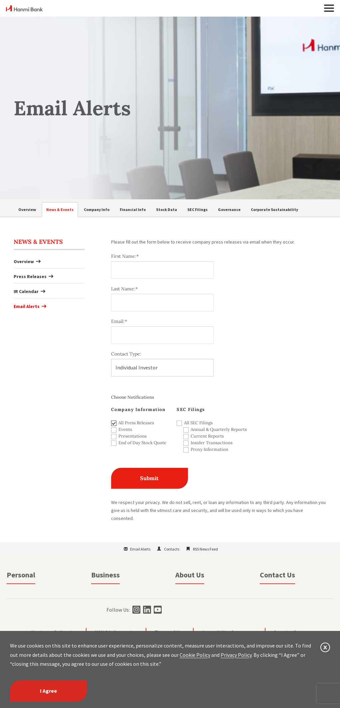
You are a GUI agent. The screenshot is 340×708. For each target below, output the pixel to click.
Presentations (132, 436)
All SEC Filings (198, 423)
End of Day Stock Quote (142, 443)
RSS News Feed (205, 549)
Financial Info (133, 209)
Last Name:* (124, 289)
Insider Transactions (212, 443)
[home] (24, 9)
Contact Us (277, 574)
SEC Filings (197, 209)
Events (125, 429)
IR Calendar (26, 291)
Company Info (96, 209)
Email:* (119, 321)
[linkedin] (146, 609)
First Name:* (125, 256)
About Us (189, 574)
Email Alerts (27, 306)
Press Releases (30, 276)
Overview (27, 209)
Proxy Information (209, 449)
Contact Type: (126, 354)
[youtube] (157, 609)
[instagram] (135, 609)
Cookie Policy (195, 655)
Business (105, 574)
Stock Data (166, 209)
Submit (149, 478)
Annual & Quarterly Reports (212, 429)
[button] (329, 8)
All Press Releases (136, 423)
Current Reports (207, 436)
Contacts (171, 549)
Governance (229, 209)
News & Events (60, 209)
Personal (21, 574)
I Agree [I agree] (48, 690)
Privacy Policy (236, 655)
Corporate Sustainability (274, 209)
